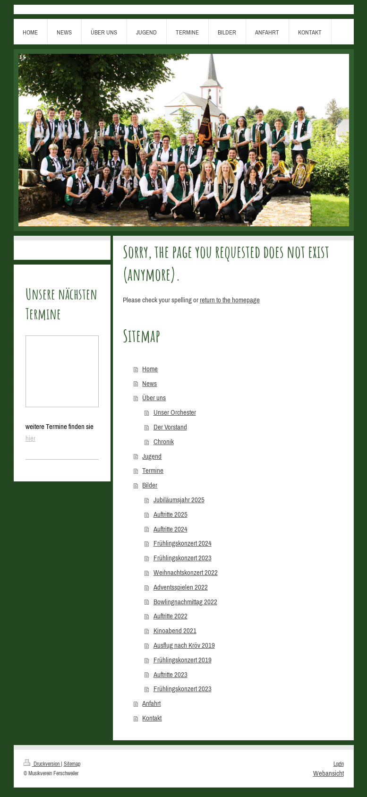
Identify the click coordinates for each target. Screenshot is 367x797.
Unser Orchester (175, 412)
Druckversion (42, 763)
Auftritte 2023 (171, 674)
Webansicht (328, 773)
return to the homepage (230, 300)
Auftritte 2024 (171, 529)
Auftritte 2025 (171, 514)
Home (150, 369)
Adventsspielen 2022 (181, 587)
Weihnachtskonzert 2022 (186, 572)
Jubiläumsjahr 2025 (179, 500)
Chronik (164, 441)
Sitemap (72, 763)
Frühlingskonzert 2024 (183, 543)
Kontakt (152, 718)
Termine (152, 470)
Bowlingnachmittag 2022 (185, 602)
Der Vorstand (170, 427)
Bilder (149, 485)
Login (338, 763)
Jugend (152, 456)
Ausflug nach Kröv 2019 (184, 645)
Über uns (154, 398)
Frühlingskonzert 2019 (183, 660)
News (149, 383)
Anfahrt (151, 703)
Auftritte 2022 (171, 616)
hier (30, 438)
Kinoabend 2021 (175, 630)
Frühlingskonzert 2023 (183, 558)
